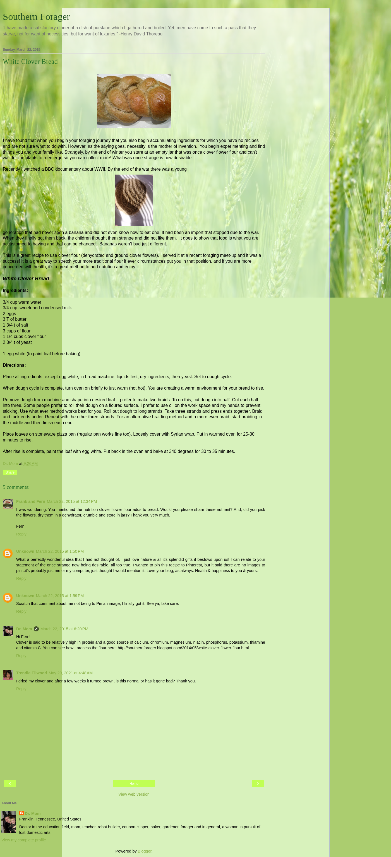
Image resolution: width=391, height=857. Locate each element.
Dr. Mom (24, 629)
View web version (134, 794)
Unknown (25, 551)
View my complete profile (23, 840)
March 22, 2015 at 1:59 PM (60, 595)
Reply (21, 534)
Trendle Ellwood (31, 673)
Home (133, 784)
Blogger (145, 851)
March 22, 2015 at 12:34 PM (72, 501)
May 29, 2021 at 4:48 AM (71, 673)
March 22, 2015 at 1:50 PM (60, 551)
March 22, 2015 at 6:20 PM (64, 629)
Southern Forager (36, 16)
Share (10, 472)
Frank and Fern (30, 501)
